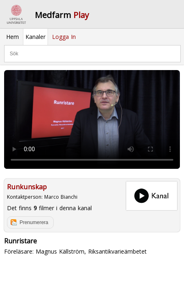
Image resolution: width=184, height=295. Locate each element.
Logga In (64, 37)
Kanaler (35, 37)
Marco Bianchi (60, 196)
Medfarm (62, 14)
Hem (12, 37)
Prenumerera (34, 222)
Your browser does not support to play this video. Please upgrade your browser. (92, 119)
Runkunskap (27, 186)
